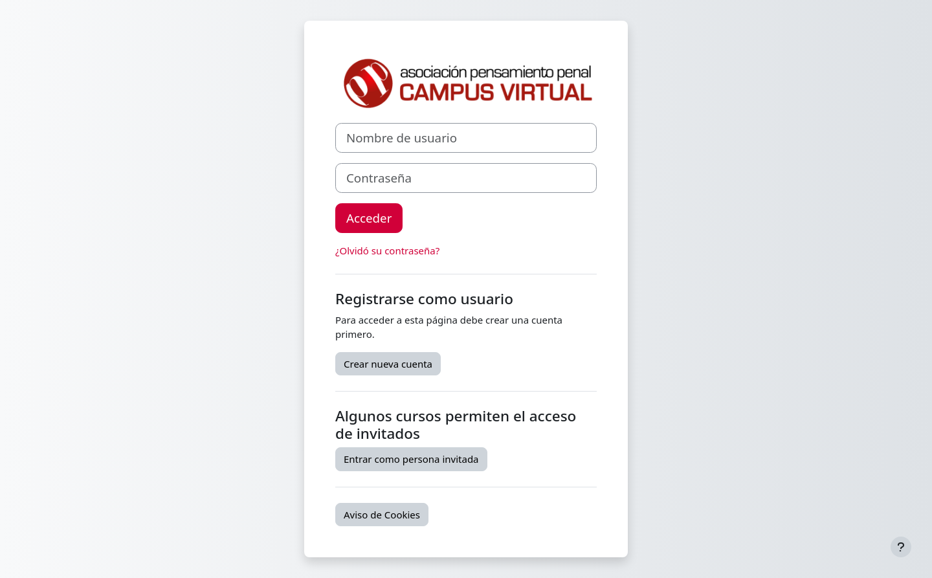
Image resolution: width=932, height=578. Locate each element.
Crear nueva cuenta (388, 363)
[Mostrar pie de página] (901, 547)
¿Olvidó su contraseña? (387, 250)
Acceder (369, 218)
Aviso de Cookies (382, 514)
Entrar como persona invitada (411, 458)
